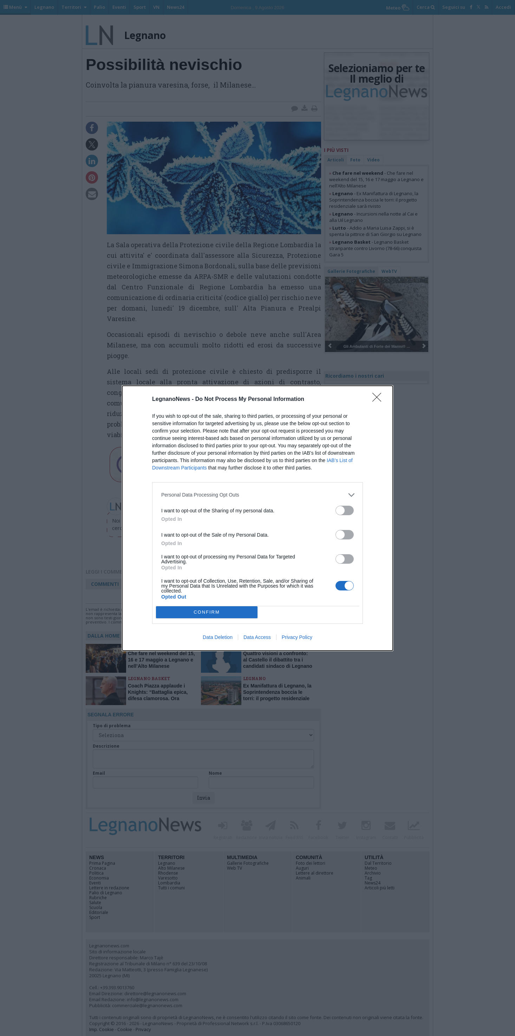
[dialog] (257, 518)
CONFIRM (207, 612)
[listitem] (257, 495)
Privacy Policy (297, 637)
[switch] (344, 510)
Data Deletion (218, 637)
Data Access (257, 637)
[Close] (379, 399)
